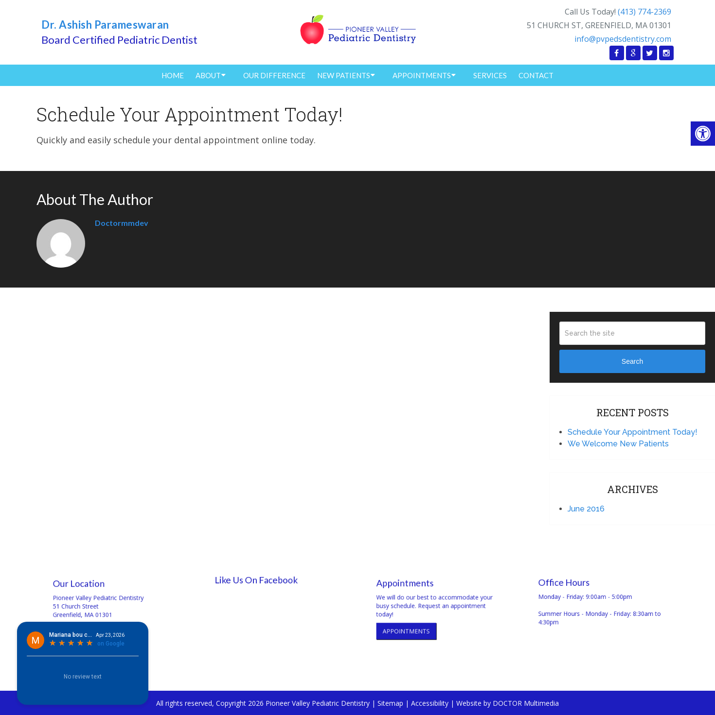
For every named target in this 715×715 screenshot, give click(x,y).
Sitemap (390, 703)
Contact (536, 75)
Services (490, 75)
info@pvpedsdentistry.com (622, 39)
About (208, 75)
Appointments (422, 75)
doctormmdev (121, 222)
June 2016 (586, 508)
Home (172, 75)
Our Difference (274, 75)
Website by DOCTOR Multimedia (507, 703)
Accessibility (429, 703)
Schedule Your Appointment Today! (632, 432)
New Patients (343, 75)
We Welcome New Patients (618, 443)
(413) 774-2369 (644, 11)
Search (632, 361)
